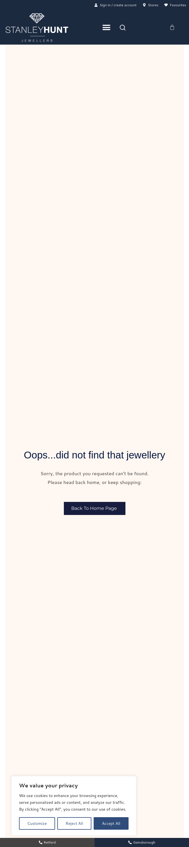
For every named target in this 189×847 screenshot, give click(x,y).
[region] (73, 806)
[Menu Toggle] (106, 28)
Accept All (111, 823)
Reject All (74, 823)
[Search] (122, 28)
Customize (37, 823)
